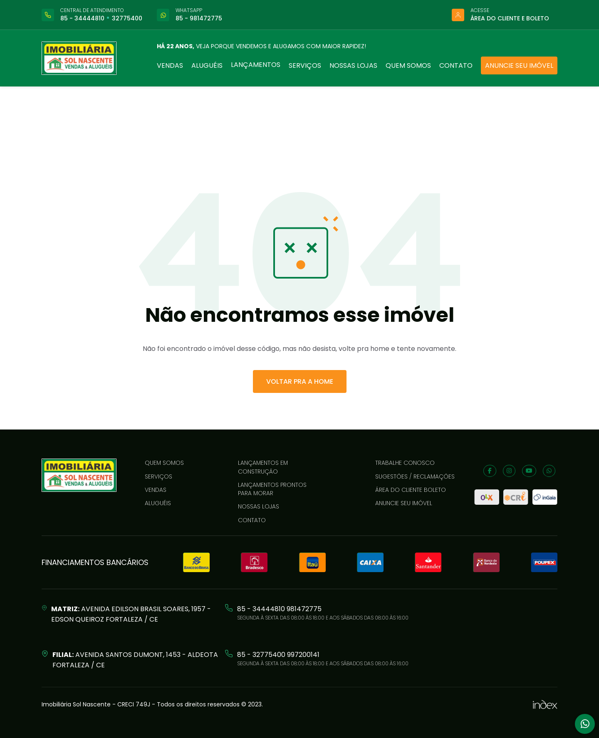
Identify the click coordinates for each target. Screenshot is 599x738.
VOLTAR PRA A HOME (299, 381)
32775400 (127, 18)
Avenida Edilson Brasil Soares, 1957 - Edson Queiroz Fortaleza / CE (131, 614)
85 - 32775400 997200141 (278, 654)
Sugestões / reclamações (415, 476)
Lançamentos (255, 64)
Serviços (305, 65)
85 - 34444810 (82, 18)
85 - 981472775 (199, 18)
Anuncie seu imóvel (519, 65)
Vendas (170, 65)
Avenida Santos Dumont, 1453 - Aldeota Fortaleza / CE (135, 660)
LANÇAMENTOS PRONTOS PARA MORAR (272, 489)
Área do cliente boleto (410, 490)
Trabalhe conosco (405, 463)
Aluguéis (207, 65)
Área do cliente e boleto (509, 18)
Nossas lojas (353, 65)
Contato (456, 65)
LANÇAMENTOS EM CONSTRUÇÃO (263, 467)
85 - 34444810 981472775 (279, 609)
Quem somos (408, 65)
